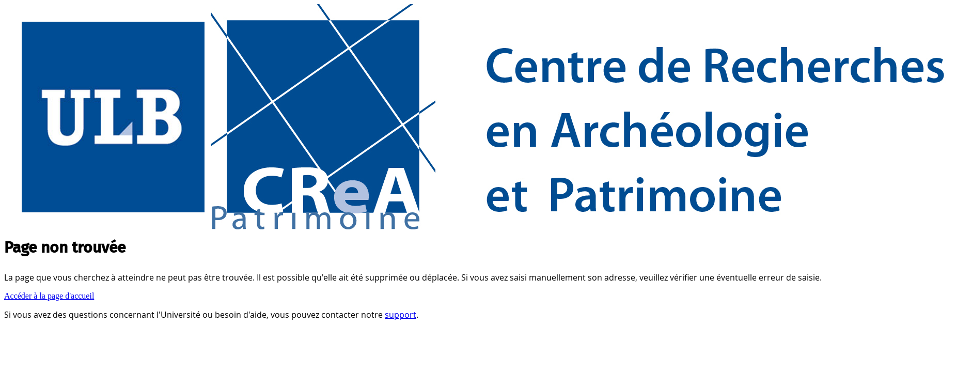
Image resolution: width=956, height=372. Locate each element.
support (400, 314)
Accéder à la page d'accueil (49, 295)
